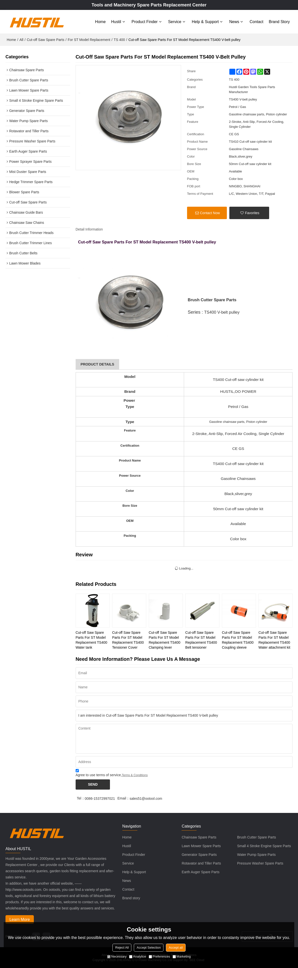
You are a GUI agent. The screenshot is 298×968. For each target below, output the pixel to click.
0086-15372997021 (100, 799)
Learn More (19, 919)
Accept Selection (149, 947)
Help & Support (205, 22)
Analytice (137, 956)
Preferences (159, 956)
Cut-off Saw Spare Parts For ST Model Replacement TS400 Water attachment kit (274, 640)
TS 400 (119, 40)
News (234, 22)
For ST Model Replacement (89, 40)
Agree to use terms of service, (112, 773)
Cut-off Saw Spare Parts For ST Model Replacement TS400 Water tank (91, 640)
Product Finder (145, 22)
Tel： (81, 798)
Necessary (116, 956)
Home (100, 22)
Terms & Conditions (135, 775)
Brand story (279, 22)
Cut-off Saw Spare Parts (45, 40)
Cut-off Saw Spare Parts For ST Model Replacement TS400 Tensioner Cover (128, 640)
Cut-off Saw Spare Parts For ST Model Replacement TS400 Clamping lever (164, 640)
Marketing (182, 956)
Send (93, 784)
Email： (123, 798)
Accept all (176, 947)
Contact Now (210, 213)
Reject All (122, 947)
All (21, 40)
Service (174, 22)
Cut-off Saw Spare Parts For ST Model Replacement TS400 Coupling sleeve (237, 640)
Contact (256, 22)
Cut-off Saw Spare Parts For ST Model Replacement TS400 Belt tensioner (201, 640)
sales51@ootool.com (146, 799)
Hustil (116, 22)
